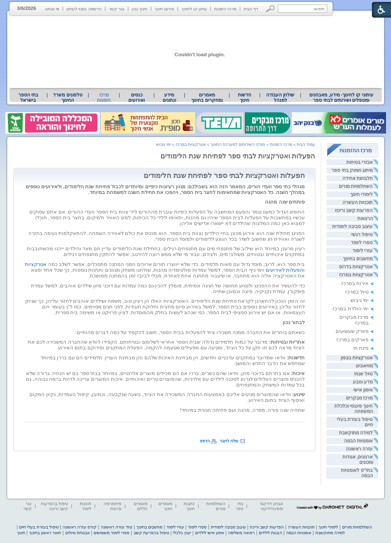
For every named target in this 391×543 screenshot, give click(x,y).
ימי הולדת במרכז (350, 308)
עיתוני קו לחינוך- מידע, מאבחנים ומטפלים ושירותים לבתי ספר (341, 97)
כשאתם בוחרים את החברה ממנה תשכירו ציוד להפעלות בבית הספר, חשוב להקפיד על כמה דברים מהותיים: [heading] (190, 332)
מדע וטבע (363, 382)
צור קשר (116, 9)
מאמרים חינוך (165, 506)
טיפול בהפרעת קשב (151, 532)
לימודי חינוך (361, 194)
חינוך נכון (139, 9)
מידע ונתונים (169, 97)
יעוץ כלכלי (182, 532)
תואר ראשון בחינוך (45, 532)
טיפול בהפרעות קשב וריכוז (54, 506)
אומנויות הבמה (358, 441)
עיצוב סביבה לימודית (352, 226)
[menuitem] (341, 97)
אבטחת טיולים (77, 532)
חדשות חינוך (244, 97)
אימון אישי (363, 390)
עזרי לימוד (362, 250)
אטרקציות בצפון (357, 357)
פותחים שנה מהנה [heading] (285, 202)
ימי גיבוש (360, 300)
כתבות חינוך (189, 506)
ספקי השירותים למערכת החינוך (237, 144)
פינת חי (361, 348)
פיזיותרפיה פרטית (112, 506)
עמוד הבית (306, 144)
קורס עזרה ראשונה (80, 527)
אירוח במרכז (355, 283)
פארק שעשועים (352, 331)
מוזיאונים (364, 366)
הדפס (205, 441)
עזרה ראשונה (359, 449)
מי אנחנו (52, 9)
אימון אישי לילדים (209, 532)
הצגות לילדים (270, 532)
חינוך (21, 532)
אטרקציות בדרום (356, 266)
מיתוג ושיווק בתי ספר (352, 170)
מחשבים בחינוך (358, 258)
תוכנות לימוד (85, 506)
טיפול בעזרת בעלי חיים (38, 527)
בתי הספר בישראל (28, 97)
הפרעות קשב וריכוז (354, 210)
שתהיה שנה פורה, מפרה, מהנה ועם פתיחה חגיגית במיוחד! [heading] (242, 410)
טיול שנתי (363, 374)
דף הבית (251, 9)
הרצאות (365, 218)
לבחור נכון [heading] (294, 322)
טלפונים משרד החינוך (67, 97)
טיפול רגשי (362, 234)
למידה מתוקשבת (356, 432)
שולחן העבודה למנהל (280, 97)
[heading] (165, 270)
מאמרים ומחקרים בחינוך (206, 97)
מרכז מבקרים (359, 398)
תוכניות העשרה (358, 202)
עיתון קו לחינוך (194, 9)
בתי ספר (239, 506)
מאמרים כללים (140, 506)
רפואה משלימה (241, 532)
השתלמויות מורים (356, 186)
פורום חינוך (164, 9)
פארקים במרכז (352, 339)
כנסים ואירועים (136, 97)
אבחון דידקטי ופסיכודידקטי (271, 506)
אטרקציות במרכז (356, 274)
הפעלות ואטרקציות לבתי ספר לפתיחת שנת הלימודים (237, 156)
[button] (270, 9)
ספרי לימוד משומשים (111, 532)
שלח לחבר (229, 441)
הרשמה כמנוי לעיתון (83, 9)
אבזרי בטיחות (359, 162)
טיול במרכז (357, 292)
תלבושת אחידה (358, 178)
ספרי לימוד (362, 242)
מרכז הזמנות (225, 9)
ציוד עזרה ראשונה (116, 527)
